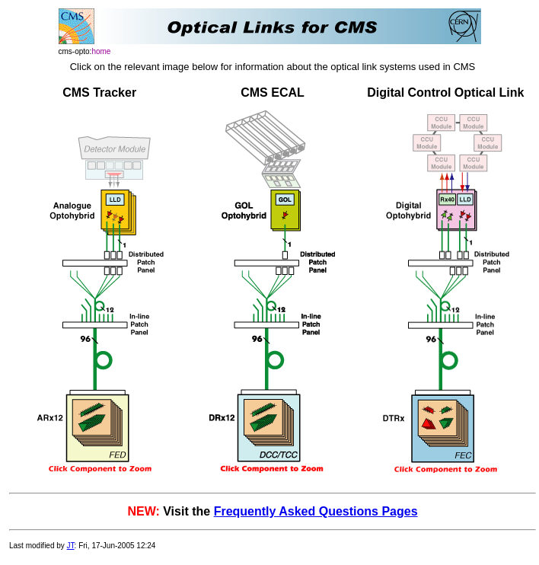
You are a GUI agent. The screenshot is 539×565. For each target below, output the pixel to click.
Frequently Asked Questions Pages (316, 511)
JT (71, 545)
